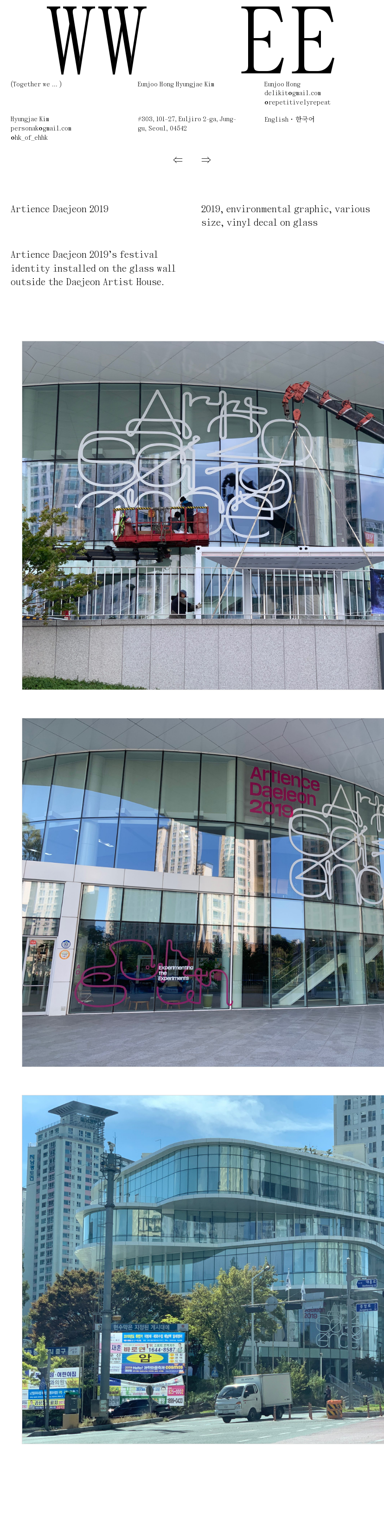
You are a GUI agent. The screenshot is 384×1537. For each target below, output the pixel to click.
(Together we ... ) (36, 84)
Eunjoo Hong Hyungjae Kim (176, 84)
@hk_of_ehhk (29, 138)
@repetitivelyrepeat (297, 102)
